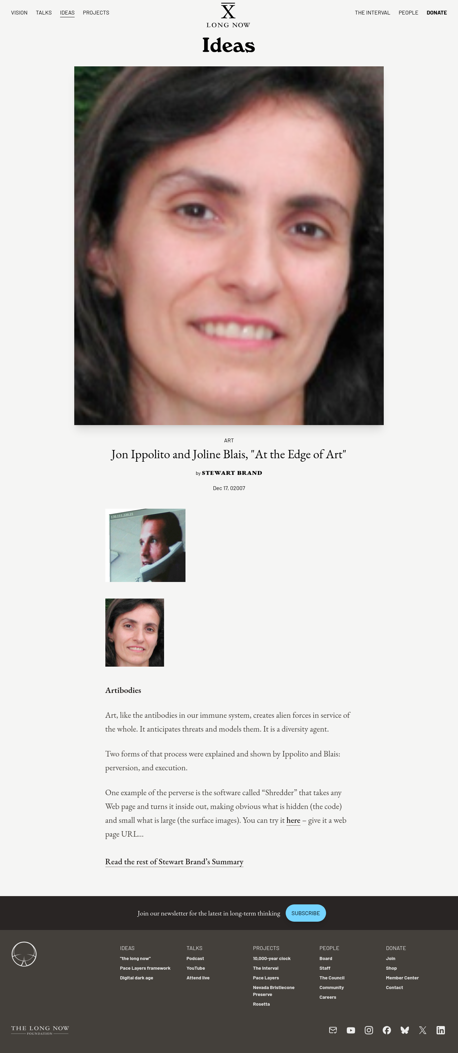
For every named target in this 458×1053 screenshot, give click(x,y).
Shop (391, 968)
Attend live (198, 977)
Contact (394, 987)
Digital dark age (136, 977)
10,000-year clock (272, 958)
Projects (96, 12)
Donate (437, 12)
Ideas (67, 12)
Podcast (195, 958)
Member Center (402, 977)
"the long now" (135, 958)
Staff (325, 968)
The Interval (373, 12)
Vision (19, 12)
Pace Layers (266, 977)
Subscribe (306, 913)
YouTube (196, 968)
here (293, 820)
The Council (331, 977)
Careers (327, 997)
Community (331, 987)
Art (229, 440)
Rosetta (261, 1004)
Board (325, 958)
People (408, 12)
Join (390, 958)
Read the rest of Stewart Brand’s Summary (174, 861)
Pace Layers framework (145, 968)
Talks (44, 12)
